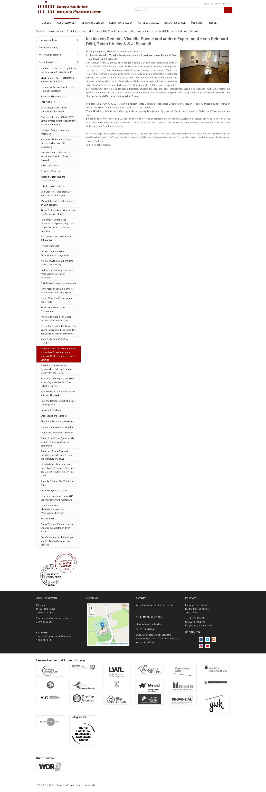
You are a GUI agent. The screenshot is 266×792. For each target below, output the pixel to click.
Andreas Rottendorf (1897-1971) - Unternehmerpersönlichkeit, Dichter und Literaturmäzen (58, 120)
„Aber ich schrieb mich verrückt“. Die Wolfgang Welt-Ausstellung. (57, 498)
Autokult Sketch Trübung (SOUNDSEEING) (53, 178)
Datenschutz (89, 785)
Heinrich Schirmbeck (51, 410)
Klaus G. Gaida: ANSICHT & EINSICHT (54, 341)
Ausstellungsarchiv (76, 31)
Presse (225, 3)
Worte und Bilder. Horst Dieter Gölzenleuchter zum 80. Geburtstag (56, 143)
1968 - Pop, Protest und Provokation (53, 309)
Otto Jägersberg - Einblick (53, 415)
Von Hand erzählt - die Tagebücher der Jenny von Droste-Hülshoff (58, 70)
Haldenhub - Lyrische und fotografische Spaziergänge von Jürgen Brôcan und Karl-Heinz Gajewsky (57, 225)
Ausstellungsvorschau (50, 54)
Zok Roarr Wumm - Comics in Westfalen (55, 132)
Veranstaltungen (93, 22)
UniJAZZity (208, 3)
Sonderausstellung (48, 47)
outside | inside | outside (53, 186)
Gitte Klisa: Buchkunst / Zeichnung (57, 421)
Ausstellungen (66, 22)
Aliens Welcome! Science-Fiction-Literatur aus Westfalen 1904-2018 (57, 528)
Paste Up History (49, 165)
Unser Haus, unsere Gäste (54, 490)
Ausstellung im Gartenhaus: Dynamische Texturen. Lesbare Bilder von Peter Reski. (56, 369)
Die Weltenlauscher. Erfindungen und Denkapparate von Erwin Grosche (57, 541)
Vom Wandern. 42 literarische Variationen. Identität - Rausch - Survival (56, 156)
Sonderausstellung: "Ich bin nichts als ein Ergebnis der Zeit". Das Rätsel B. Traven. (57, 382)
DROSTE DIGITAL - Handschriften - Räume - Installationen (58, 79)
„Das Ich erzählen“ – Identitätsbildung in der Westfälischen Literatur (52, 509)
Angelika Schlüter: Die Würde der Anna (57, 483)
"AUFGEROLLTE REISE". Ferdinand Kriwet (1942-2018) (57, 262)
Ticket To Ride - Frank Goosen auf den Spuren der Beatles (58, 212)
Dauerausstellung (48, 40)
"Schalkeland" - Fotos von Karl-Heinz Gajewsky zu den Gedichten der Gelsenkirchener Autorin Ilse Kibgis (58, 470)
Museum (47, 22)
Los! (228, 10)
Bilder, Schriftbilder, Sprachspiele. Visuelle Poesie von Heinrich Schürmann (58, 442)
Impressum (75, 785)
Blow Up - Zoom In (50, 171)
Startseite (41, 31)
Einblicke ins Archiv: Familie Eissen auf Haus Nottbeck (58, 393)
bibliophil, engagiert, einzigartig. (57, 427)
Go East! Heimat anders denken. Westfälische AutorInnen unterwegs (57, 274)
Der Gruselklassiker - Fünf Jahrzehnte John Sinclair (54, 109)
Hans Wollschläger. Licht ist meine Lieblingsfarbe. (58, 402)
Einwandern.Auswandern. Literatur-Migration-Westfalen (58, 89)
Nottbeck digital (148, 22)
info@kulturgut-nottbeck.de (149, 624)
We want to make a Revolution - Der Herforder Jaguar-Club (57, 318)
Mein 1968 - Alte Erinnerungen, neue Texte (56, 300)
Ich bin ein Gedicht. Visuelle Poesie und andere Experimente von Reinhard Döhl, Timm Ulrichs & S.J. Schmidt (143, 31)
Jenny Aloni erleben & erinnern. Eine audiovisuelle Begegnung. (57, 290)
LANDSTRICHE (48, 102)
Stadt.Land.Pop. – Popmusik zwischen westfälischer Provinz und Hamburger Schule (56, 455)
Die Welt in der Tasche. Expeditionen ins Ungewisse (55, 253)
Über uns (196, 22)
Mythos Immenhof (50, 245)
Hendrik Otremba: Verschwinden (57, 432)
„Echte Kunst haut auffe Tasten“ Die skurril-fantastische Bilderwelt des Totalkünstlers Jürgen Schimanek (58, 330)
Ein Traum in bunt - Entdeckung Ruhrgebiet (56, 238)
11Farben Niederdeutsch (53, 96)
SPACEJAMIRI (47, 518)
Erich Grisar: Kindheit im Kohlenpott (58, 283)
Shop (217, 3)
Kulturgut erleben (120, 22)
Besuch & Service (175, 22)
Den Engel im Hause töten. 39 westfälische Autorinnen (56, 193)
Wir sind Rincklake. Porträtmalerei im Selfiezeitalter (57, 202)
